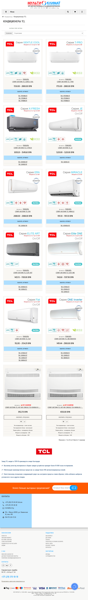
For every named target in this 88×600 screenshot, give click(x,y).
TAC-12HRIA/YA (22, 226)
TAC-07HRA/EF (22, 353)
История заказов (7, 539)
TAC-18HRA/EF (23, 360)
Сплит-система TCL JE (65, 148)
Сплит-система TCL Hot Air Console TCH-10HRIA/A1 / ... (22, 407)
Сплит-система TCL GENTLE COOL (22, 82)
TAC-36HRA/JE (65, 162)
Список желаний (6, 541)
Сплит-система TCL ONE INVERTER (65, 339)
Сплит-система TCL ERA (23, 211)
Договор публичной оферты (10, 556)
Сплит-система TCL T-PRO (65, 82)
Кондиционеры (9, 17)
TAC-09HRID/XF (22, 162)
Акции (3, 545)
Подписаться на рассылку (9, 543)
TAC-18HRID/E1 (65, 358)
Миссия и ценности (7, 554)
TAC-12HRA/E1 (65, 292)
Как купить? (49, 536)
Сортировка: (9, 33)
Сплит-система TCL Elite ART (22, 273)
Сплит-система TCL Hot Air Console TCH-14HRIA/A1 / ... (65, 407)
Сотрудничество (50, 556)
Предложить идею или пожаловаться (13, 581)
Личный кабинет (6, 537)
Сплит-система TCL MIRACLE (65, 211)
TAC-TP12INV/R (23, 98)
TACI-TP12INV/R (65, 98)
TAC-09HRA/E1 (65, 289)
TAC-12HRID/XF (22, 164)
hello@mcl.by (54, 8)
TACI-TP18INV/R (65, 101)
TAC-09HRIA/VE (65, 226)
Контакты (48, 547)
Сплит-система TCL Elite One (65, 273)
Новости (4, 536)
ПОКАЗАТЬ (26, 79)
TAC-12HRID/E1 (65, 355)
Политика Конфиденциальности (11, 558)
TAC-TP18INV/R (22, 101)
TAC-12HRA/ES (23, 289)
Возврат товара (50, 545)
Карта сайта (49, 543)
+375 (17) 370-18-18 (11, 505)
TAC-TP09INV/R (22, 96)
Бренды (48, 554)
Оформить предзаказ (22, 417)
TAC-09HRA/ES (22, 287)
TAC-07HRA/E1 (65, 287)
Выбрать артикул (22, 91)
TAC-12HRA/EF (23, 358)
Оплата (48, 539)
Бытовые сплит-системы (15, 28)
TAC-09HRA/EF (22, 355)
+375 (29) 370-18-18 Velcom (13, 502)
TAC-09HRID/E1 (65, 353)
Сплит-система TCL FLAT (23, 339)
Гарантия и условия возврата (54, 541)
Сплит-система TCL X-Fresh (23, 148)
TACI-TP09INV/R (65, 96)
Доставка (48, 537)
